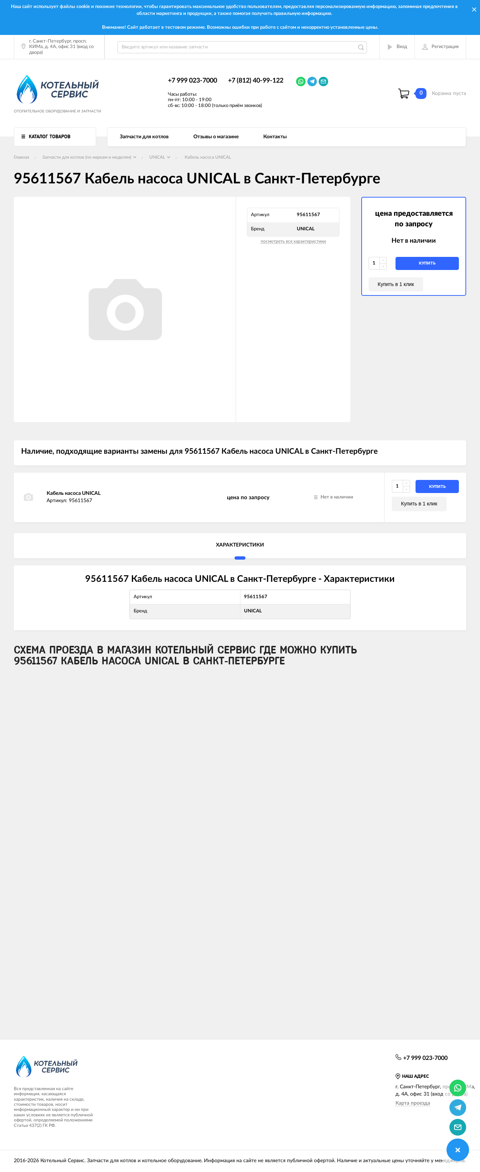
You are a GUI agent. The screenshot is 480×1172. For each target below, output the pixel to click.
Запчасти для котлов (144, 136)
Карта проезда (413, 1103)
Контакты (275, 136)
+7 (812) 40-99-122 (255, 81)
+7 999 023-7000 (192, 81)
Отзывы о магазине (216, 136)
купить (427, 263)
